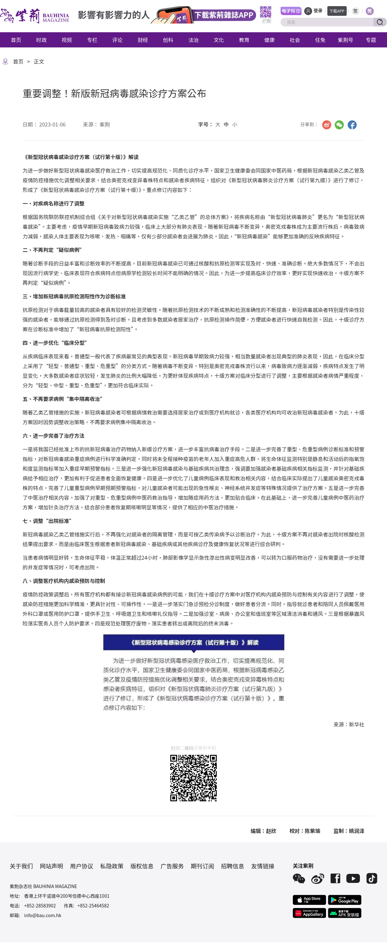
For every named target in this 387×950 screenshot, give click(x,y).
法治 (193, 40)
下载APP (336, 11)
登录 (317, 10)
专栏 (92, 40)
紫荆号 (345, 40)
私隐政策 (112, 866)
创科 (168, 40)
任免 (320, 40)
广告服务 (172, 866)
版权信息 (142, 866)
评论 (117, 40)
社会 (295, 40)
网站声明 (51, 866)
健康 (269, 40)
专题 (371, 40)
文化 (219, 40)
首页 (16, 40)
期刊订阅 (202, 866)
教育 (244, 40)
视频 (67, 40)
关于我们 (21, 866)
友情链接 (262, 866)
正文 (39, 61)
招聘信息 (232, 866)
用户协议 (81, 866)
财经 (143, 40)
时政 (41, 40)
